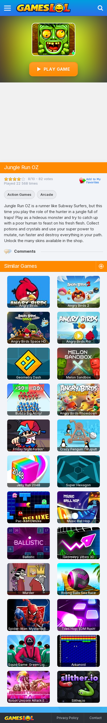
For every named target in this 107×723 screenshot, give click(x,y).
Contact (95, 718)
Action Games (19, 194)
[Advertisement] (54, 122)
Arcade (46, 194)
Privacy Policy (68, 718)
